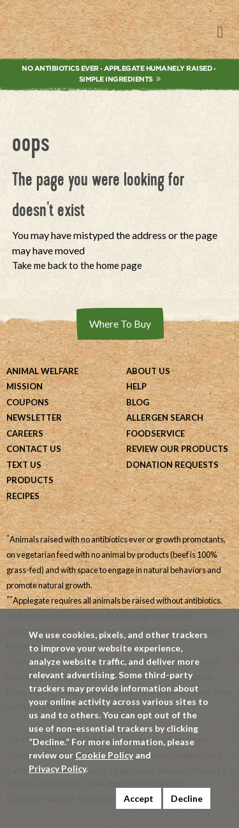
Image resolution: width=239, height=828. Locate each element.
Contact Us (33, 449)
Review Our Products (177, 449)
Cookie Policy (104, 755)
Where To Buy (120, 323)
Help (136, 386)
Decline (187, 798)
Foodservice (155, 433)
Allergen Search (164, 417)
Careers (24, 433)
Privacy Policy (57, 768)
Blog (137, 402)
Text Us (23, 465)
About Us (148, 371)
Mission (24, 386)
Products (30, 480)
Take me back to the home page (77, 265)
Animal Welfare (42, 371)
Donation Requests (172, 465)
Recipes (23, 496)
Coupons (27, 402)
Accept (139, 798)
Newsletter (34, 417)
